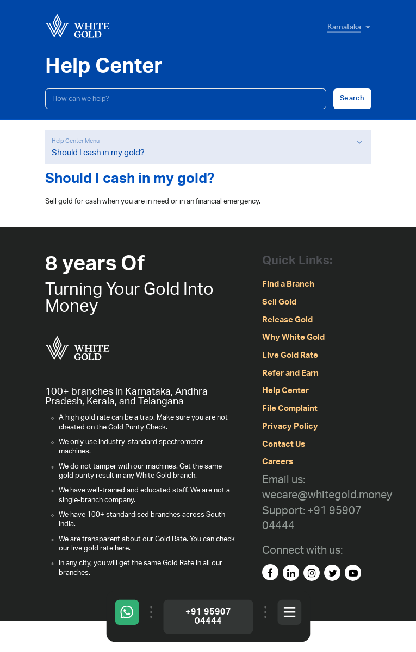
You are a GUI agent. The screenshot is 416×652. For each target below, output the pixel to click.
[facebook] (270, 572)
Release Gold (287, 320)
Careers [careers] (277, 462)
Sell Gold (279, 302)
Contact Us (283, 444)
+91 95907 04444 (208, 616)
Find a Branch (288, 284)
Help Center (285, 391)
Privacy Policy (290, 426)
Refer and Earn (290, 373)
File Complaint (290, 408)
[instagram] (311, 573)
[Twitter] (332, 573)
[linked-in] (291, 573)
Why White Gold (293, 337)
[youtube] (353, 573)
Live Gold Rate (290, 355)
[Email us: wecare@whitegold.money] (327, 488)
